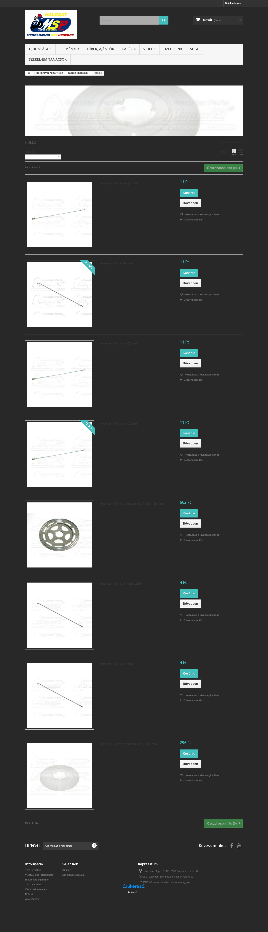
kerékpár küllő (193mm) (116, 664)
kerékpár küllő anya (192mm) (120, 423)
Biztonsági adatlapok (37, 879)
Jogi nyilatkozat (34, 884)
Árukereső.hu (134, 912)
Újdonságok (40, 49)
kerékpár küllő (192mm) (116, 263)
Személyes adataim (73, 874)
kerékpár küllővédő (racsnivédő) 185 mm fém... (132, 503)
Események (69, 49)
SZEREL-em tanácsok (48, 59)
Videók (149, 49)
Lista (240, 152)
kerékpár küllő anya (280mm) (120, 183)
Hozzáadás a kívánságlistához (201, 214)
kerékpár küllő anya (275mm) (120, 343)
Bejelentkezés (233, 3)
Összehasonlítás (193, 219)
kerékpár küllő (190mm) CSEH (121, 584)
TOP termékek (33, 870)
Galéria (129, 49)
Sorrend (29, 151)
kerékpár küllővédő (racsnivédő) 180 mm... (129, 744)
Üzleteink (172, 49)
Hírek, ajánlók (100, 49)
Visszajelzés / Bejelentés (39, 874)
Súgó (195, 49)
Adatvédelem (32, 899)
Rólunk (29, 894)
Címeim (66, 870)
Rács (234, 152)
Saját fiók (70, 864)
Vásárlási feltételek (36, 889)
